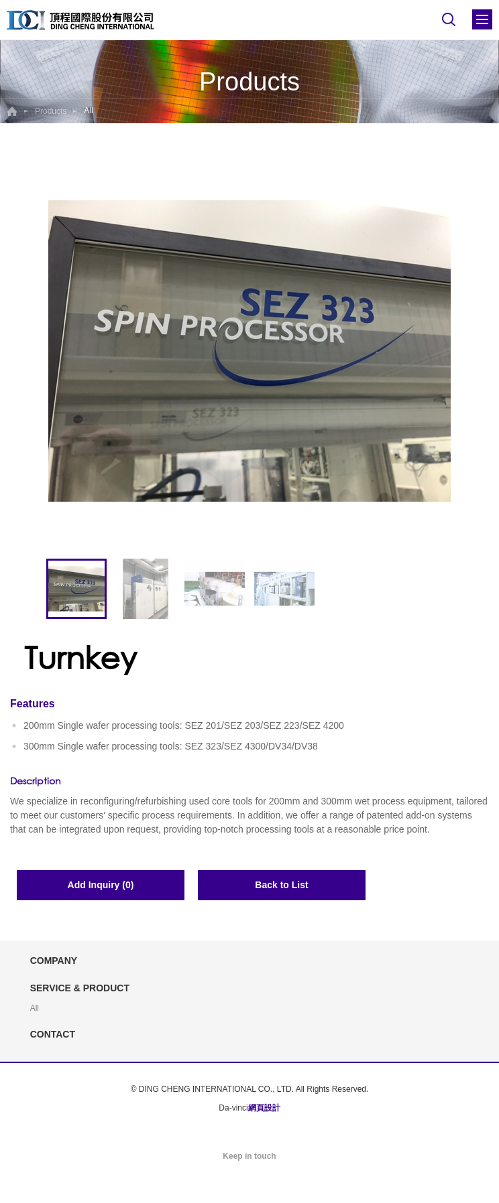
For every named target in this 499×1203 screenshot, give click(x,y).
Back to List (281, 884)
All (34, 1008)
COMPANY (54, 960)
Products (50, 111)
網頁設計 (264, 1108)
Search (449, 19)
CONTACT (52, 1034)
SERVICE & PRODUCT (79, 988)
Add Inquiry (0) (101, 884)
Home (12, 111)
